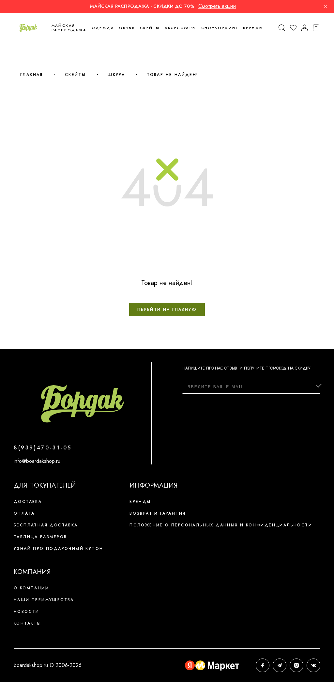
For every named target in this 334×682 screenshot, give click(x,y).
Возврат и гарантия (157, 513)
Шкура (116, 75)
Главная (31, 75)
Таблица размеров (40, 537)
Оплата (24, 513)
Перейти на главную (167, 309)
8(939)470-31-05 (43, 447)
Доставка (28, 502)
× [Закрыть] (325, 6)
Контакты (27, 623)
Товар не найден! (172, 75)
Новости (26, 612)
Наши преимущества (44, 600)
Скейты (75, 75)
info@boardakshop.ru (37, 461)
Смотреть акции (217, 6)
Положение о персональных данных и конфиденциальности (220, 525)
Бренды (253, 27)
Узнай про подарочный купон (58, 549)
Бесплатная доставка (46, 525)
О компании (31, 588)
